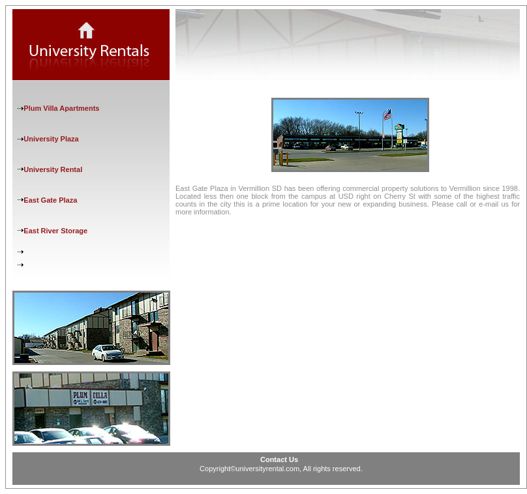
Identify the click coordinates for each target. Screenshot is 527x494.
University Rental (52, 169)
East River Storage (55, 231)
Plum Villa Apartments (61, 108)
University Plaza (50, 139)
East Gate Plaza (50, 200)
